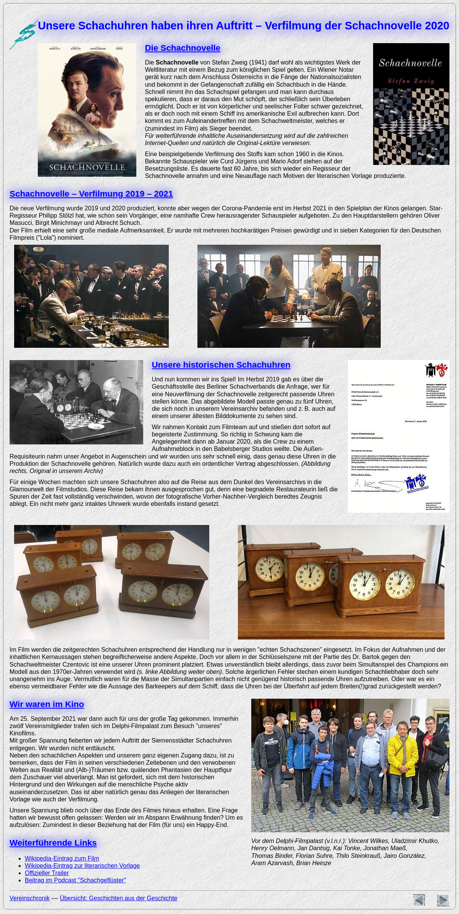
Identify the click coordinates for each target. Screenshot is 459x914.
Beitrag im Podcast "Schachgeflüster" (75, 880)
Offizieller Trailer (47, 873)
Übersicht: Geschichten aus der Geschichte (119, 898)
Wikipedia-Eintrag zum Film (62, 858)
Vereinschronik (30, 898)
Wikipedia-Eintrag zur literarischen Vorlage (82, 865)
